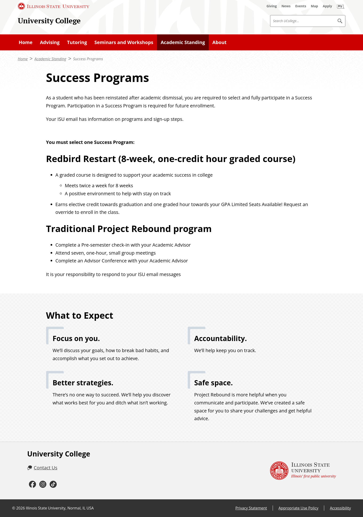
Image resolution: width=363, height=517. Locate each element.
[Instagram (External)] (43, 484)
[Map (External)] (314, 6)
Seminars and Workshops (123, 42)
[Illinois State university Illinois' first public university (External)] (303, 470)
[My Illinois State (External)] (340, 6)
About (219, 42)
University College (49, 20)
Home (25, 42)
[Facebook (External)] (32, 484)
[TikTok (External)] (53, 484)
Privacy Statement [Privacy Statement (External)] (251, 508)
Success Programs (88, 58)
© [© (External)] (13, 508)
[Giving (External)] (272, 6)
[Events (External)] (300, 6)
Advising (50, 42)
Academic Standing (183, 42)
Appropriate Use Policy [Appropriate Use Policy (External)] (298, 508)
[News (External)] (285, 6)
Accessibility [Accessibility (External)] (340, 508)
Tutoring (77, 42)
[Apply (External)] (327, 6)
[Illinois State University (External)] (53, 6)
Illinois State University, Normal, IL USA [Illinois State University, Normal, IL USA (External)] (60, 508)
